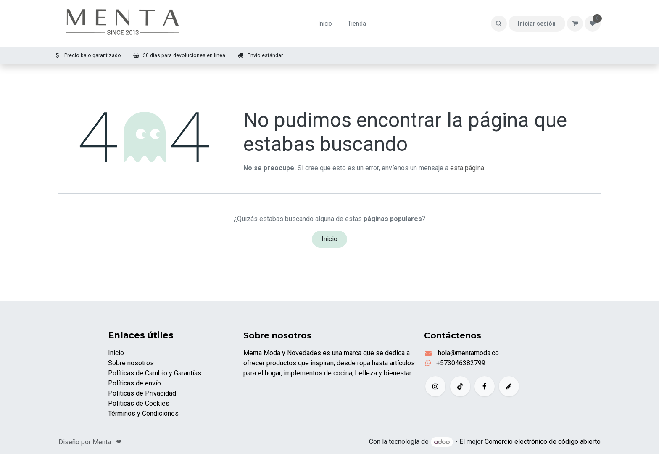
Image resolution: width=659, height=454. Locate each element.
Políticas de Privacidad (142, 393)
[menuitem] (325, 24)
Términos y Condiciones (143, 413)
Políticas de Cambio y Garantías (154, 373)
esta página (467, 168)
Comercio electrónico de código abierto (543, 442)
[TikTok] (460, 386)
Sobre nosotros (131, 363)
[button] (499, 24)
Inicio (329, 239)
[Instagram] (435, 386)
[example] (509, 386)
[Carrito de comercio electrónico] (575, 24)
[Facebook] (484, 386)
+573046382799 (460, 363)
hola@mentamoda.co (467, 353)
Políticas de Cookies (138, 403)
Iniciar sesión (537, 23)
